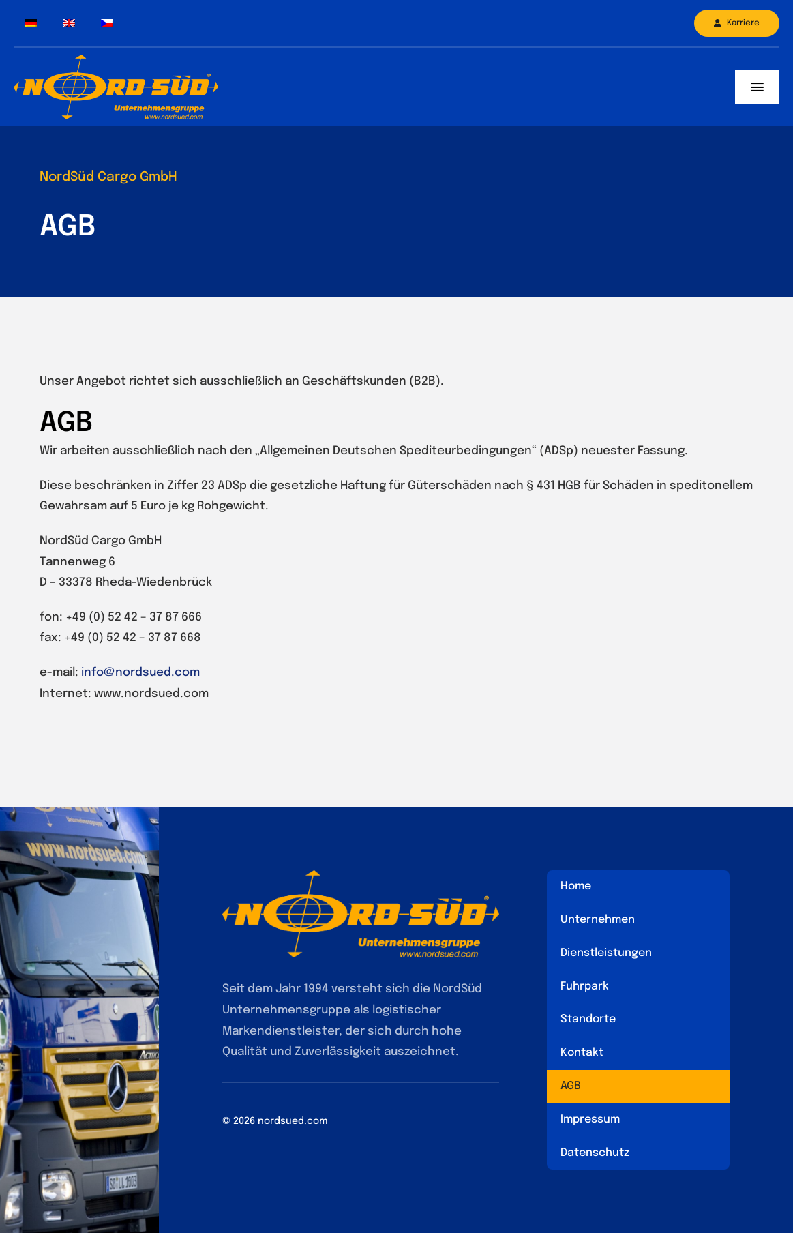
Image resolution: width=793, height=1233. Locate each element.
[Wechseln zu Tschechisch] (107, 23)
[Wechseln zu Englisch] (69, 23)
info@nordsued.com (140, 673)
